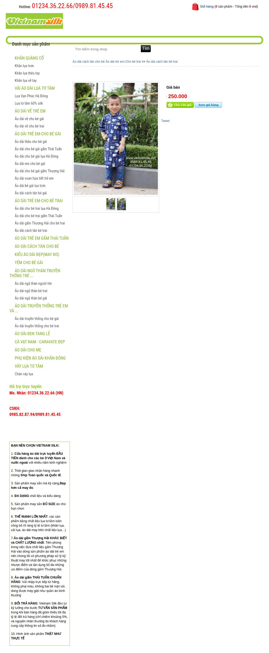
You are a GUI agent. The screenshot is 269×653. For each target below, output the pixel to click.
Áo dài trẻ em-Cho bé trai (39, 200)
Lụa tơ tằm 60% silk (29, 103)
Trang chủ (84, 20)
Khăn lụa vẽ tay (26, 80)
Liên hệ (181, 20)
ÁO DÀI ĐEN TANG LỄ (32, 333)
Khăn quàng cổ (29, 58)
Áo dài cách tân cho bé (37, 246)
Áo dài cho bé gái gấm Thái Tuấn (38, 149)
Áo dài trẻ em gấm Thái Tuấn (42, 238)
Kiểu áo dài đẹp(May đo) (37, 254)
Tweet (165, 121)
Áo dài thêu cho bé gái (31, 142)
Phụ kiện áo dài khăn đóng (40, 358)
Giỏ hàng (207, 6)
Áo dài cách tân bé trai (31, 230)
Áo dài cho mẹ (28, 349)
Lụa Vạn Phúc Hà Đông (31, 96)
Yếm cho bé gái (29, 262)
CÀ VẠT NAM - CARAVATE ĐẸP (40, 341)
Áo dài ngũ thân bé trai (31, 291)
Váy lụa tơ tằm (29, 366)
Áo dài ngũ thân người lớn (33, 283)
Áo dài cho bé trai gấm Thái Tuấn (38, 216)
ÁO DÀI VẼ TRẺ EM (30, 111)
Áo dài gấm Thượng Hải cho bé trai (40, 223)
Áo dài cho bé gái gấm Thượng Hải (40, 171)
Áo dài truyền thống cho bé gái (37, 319)
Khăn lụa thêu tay (27, 73)
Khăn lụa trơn (24, 66)
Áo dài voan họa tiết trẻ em (34, 178)
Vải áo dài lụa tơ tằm (35, 88)
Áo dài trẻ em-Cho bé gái (38, 133)
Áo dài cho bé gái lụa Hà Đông (36, 156)
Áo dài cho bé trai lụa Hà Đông (37, 208)
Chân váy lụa (24, 374)
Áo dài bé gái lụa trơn (30, 186)
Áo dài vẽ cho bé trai (29, 126)
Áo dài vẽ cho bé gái (29, 119)
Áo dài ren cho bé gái (30, 164)
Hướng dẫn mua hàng (149, 20)
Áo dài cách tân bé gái (31, 193)
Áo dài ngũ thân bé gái (31, 298)
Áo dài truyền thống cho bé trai (37, 326)
